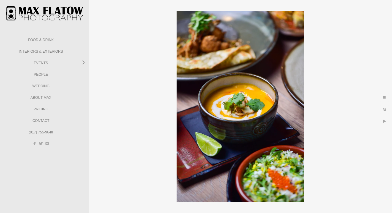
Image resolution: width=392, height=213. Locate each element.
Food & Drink (41, 40)
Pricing (40, 109)
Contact (40, 121)
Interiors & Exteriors (41, 51)
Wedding (40, 86)
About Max (41, 98)
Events (41, 63)
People (41, 74)
